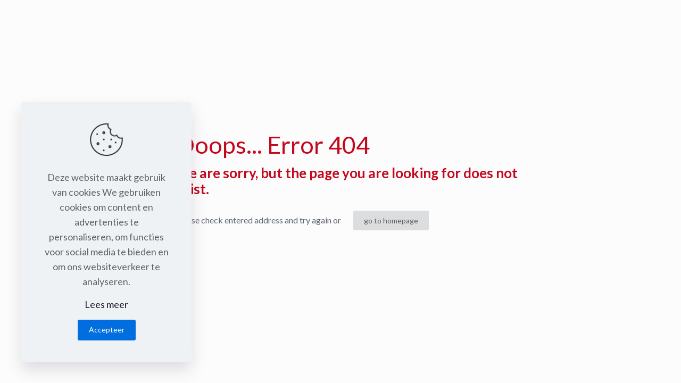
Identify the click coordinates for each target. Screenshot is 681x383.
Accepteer (106, 329)
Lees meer (106, 304)
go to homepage (391, 220)
